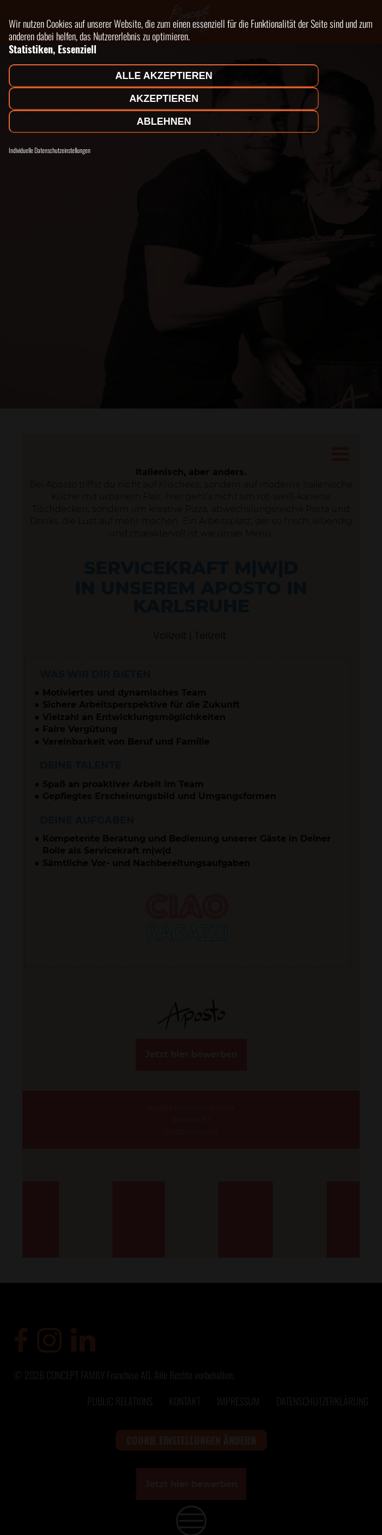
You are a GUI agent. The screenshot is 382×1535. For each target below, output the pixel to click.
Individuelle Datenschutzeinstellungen (49, 150)
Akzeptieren (163, 98)
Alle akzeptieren (164, 75)
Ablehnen (164, 121)
